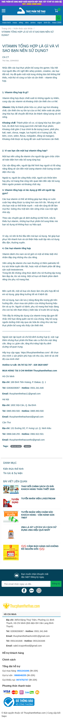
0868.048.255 (13, 434)
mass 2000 (56, 22)
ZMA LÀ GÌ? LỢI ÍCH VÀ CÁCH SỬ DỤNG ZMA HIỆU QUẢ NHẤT (38, 528)
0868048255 (20, 675)
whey (21, 22)
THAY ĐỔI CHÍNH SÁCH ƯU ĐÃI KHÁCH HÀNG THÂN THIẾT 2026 (38, 487)
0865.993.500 (13, 411)
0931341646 (16, 640)
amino (33, 22)
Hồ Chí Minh (10, 614)
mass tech (6, 22)
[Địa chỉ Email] (31, 584)
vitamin (27, 446)
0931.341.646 (37, 387)
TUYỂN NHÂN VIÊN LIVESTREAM (38, 498)
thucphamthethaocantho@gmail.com (27, 439)
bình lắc (47, 22)
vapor (39, 22)
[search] (58, 18)
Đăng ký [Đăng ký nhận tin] (56, 583)
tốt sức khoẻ (16, 446)
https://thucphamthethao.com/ (35, 352)
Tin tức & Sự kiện (13, 473)
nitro (27, 22)
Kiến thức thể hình (13, 468)
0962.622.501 (37, 434)
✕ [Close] (61, 2)
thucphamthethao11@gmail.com (25, 393)
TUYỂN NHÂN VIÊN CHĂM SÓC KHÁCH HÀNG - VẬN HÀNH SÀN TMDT (37, 515)
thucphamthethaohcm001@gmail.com (31, 636)
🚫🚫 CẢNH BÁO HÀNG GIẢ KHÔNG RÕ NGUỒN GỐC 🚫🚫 (40, 547)
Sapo (4, 716)
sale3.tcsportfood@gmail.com (27, 645)
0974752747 (22, 679)
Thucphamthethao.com (34, 712)
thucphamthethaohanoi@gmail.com (26, 416)
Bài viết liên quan (15, 481)
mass (15, 22)
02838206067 (13, 387)
